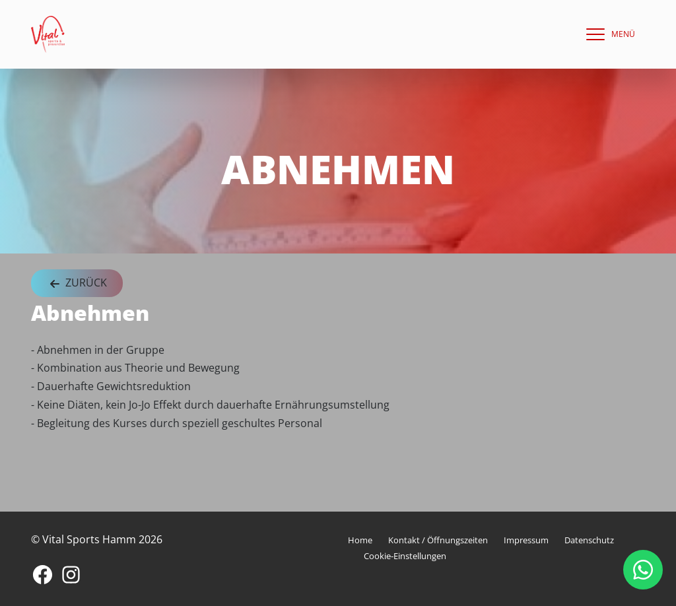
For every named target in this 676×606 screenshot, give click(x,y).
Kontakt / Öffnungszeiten (438, 540)
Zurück (77, 283)
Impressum (526, 540)
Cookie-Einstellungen (405, 556)
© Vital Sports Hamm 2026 (96, 539)
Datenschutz (589, 540)
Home (360, 540)
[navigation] (607, 34)
